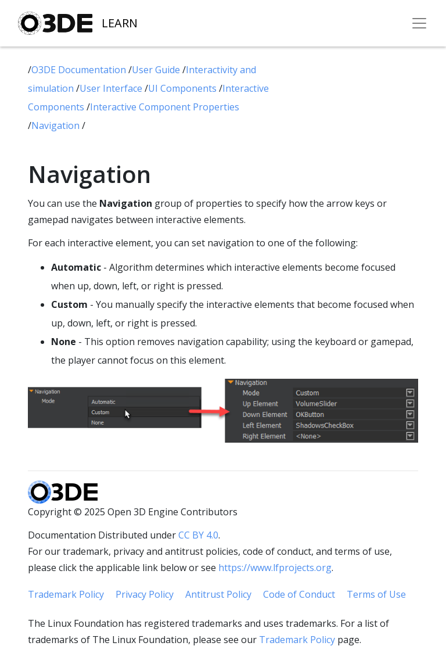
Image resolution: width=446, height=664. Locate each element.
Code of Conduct (299, 594)
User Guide (157, 69)
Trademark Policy (66, 594)
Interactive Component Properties (164, 107)
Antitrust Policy (218, 594)
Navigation (56, 125)
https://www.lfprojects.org (275, 567)
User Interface (112, 88)
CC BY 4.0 (198, 535)
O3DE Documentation (79, 69)
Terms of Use (376, 594)
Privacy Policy (145, 594)
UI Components (183, 88)
